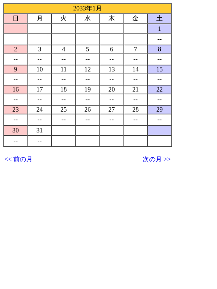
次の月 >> (157, 159)
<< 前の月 (18, 159)
